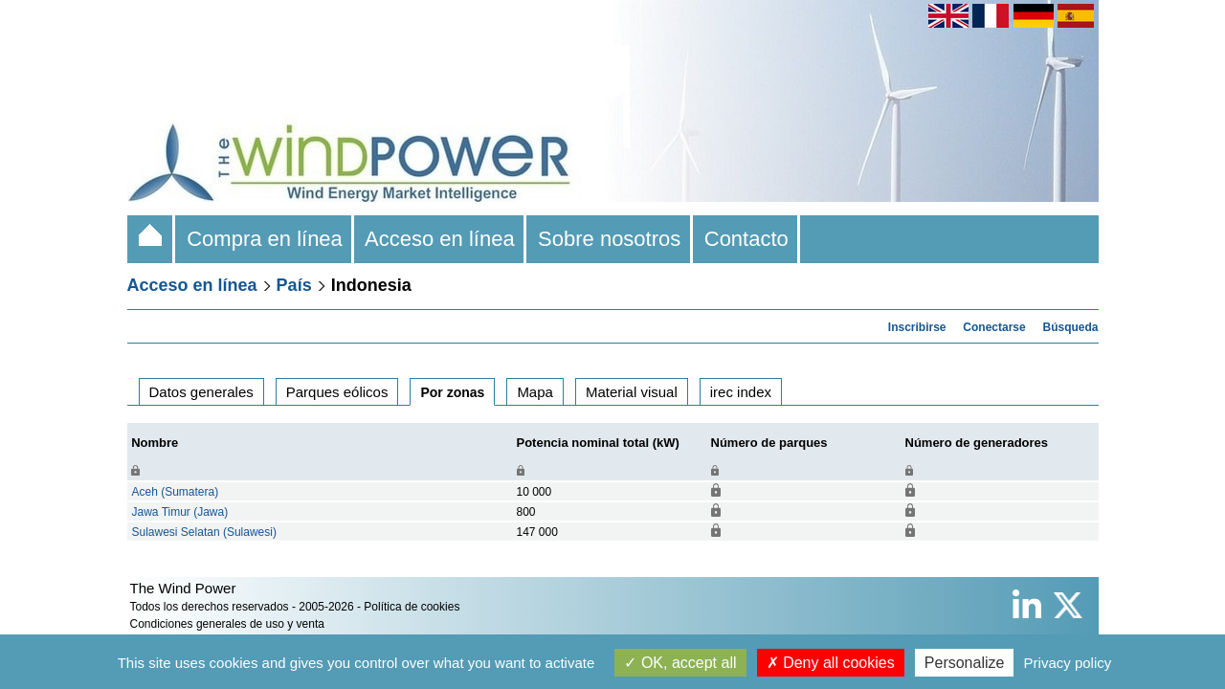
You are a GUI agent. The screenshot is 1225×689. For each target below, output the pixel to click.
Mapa (535, 392)
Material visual (632, 392)
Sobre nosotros (609, 239)
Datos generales (201, 392)
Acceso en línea (440, 239)
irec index (740, 392)
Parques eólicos (337, 392)
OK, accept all (680, 663)
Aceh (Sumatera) (175, 492)
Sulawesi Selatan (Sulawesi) (204, 532)
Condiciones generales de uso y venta (227, 624)
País (294, 285)
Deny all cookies (831, 663)
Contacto (747, 239)
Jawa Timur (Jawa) (180, 512)
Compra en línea (264, 239)
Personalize (964, 663)
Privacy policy (1068, 663)
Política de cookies (411, 606)
